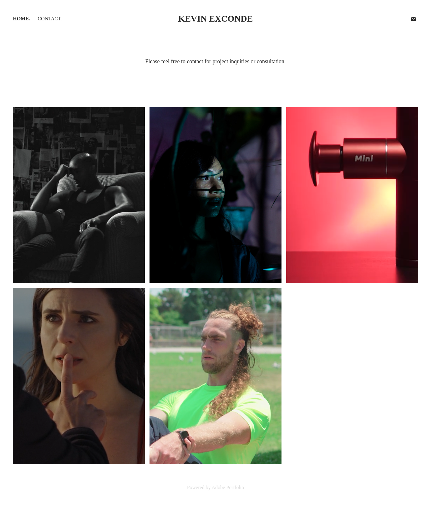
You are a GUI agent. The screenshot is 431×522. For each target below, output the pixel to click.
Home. (21, 18)
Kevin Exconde (215, 18)
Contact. (50, 18)
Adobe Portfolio (228, 487)
